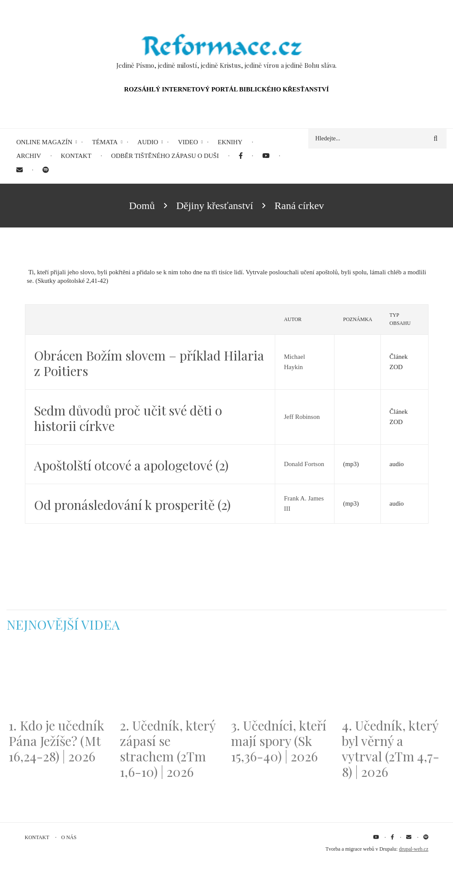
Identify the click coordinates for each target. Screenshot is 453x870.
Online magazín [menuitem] (44, 142)
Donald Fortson (304, 464)
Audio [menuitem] (147, 142)
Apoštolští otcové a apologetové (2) (131, 465)
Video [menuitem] (188, 142)
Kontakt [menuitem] (76, 155)
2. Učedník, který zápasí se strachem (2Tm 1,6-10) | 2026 (168, 748)
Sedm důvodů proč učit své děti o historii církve (128, 418)
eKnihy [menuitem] (230, 142)
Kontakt (37, 837)
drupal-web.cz (413, 849)
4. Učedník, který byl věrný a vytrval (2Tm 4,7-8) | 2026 (390, 748)
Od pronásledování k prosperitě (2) (132, 504)
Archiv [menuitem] (28, 155)
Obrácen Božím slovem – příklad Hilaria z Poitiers (149, 363)
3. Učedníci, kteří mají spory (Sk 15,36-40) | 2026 (278, 741)
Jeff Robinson (301, 416)
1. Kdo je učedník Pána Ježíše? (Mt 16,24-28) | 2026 (56, 741)
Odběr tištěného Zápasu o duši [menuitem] (165, 155)
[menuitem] (240, 156)
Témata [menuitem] (105, 142)
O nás (69, 837)
